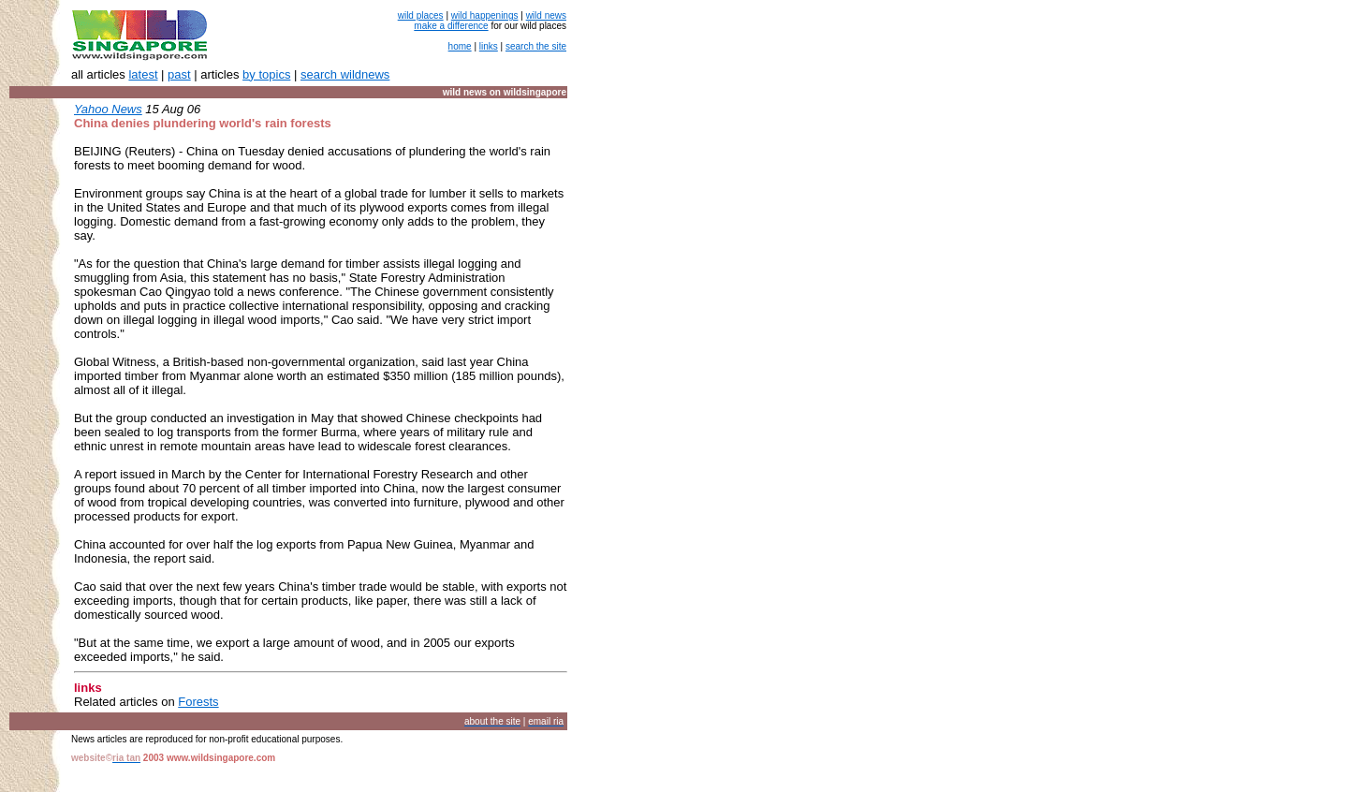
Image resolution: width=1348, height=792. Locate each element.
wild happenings (485, 15)
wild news (546, 15)
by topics (266, 74)
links (488, 46)
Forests (198, 702)
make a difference (451, 26)
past (179, 74)
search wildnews (344, 74)
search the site (536, 46)
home (460, 46)
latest (142, 74)
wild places (421, 15)
